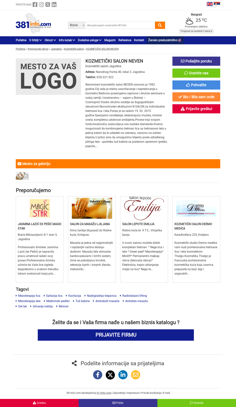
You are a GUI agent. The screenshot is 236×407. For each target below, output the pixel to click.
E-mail (166, 392)
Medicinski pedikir (57, 301)
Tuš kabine (81, 301)
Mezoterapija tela (28, 301)
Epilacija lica (53, 295)
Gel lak (21, 306)
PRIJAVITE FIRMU (115, 335)
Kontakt (139, 40)
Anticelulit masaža (106, 301)
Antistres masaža (135, 301)
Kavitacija (73, 295)
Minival (62, 306)
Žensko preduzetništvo (165, 40)
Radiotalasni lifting (133, 295)
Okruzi (50, 40)
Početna (21, 40)
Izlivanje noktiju (41, 306)
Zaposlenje (119, 392)
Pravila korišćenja (151, 392)
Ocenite (196, 403)
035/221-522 (105, 77)
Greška (39, 403)
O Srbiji (35, 40)
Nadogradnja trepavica (101, 295)
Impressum (133, 392)
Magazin (110, 40)
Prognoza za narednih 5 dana (196, 31)
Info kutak (67, 40)
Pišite (118, 403)
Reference (124, 40)
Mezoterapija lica (28, 295)
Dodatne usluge (90, 40)
